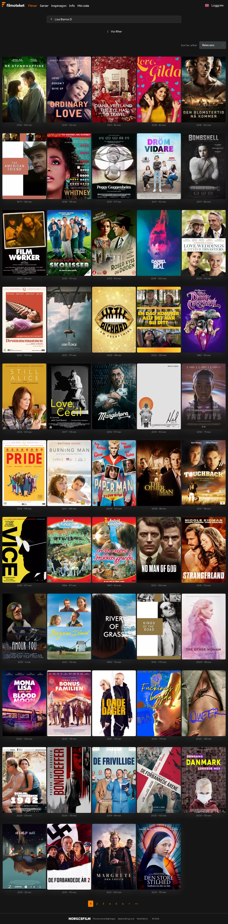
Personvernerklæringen (104, 918)
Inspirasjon (58, 6)
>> (136, 903)
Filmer (32, 6)
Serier (44, 6)
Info (72, 6)
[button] (207, 5)
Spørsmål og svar (126, 918)
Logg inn (217, 5)
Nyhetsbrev (142, 918)
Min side (83, 6)
